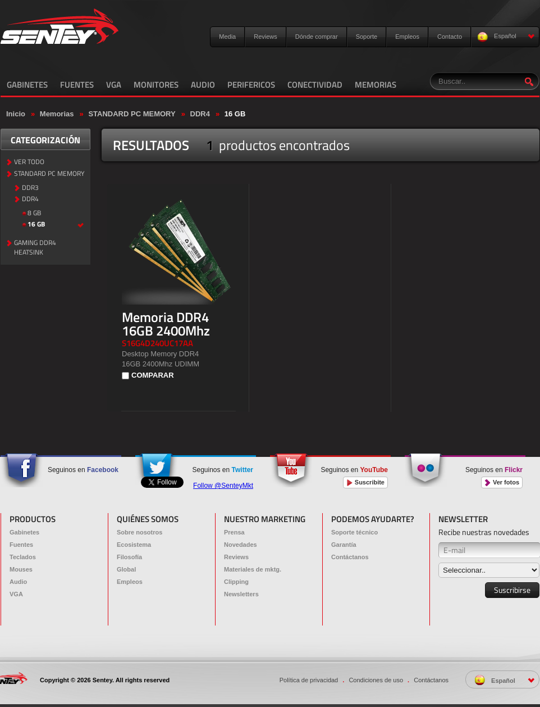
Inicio (15, 114)
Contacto (449, 36)
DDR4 (200, 114)
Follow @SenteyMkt (223, 486)
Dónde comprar (316, 36)
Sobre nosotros (139, 532)
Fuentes (21, 544)
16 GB (235, 114)
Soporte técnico (354, 532)
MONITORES (156, 84)
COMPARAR (152, 375)
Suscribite (365, 482)
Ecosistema (134, 544)
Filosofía (129, 557)
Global (126, 569)
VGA (113, 84)
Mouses (21, 569)
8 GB (34, 213)
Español (506, 36)
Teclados (23, 557)
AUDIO (203, 84)
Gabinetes (24, 532)
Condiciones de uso (376, 680)
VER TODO (29, 162)
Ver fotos (501, 482)
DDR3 (30, 188)
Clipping (236, 581)
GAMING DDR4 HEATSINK (35, 247)
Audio (18, 581)
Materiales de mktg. (252, 569)
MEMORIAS (375, 84)
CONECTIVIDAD (314, 84)
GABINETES (27, 84)
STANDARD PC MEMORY (131, 114)
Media (227, 36)
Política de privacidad (309, 680)
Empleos (407, 36)
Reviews (265, 36)
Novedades (240, 544)
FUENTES (77, 84)
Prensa (234, 532)
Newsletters (241, 594)
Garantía (343, 544)
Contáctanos (350, 557)
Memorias (57, 114)
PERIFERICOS (251, 84)
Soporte (367, 36)
